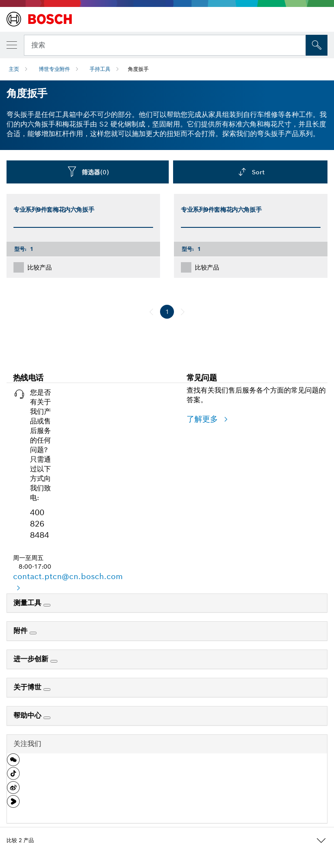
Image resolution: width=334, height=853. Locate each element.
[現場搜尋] (316, 45)
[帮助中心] (46, 717)
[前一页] (151, 312)
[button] (13, 763)
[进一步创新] (53, 661)
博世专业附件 (54, 69)
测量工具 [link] (28, 602)
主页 (14, 69)
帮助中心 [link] (28, 715)
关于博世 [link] (28, 687)
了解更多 (203, 419)
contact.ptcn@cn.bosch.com (68, 576)
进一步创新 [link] (31, 658)
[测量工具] (46, 605)
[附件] (33, 633)
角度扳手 (138, 69)
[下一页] (183, 312)
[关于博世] (46, 689)
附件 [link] (21, 630)
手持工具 (100, 69)
